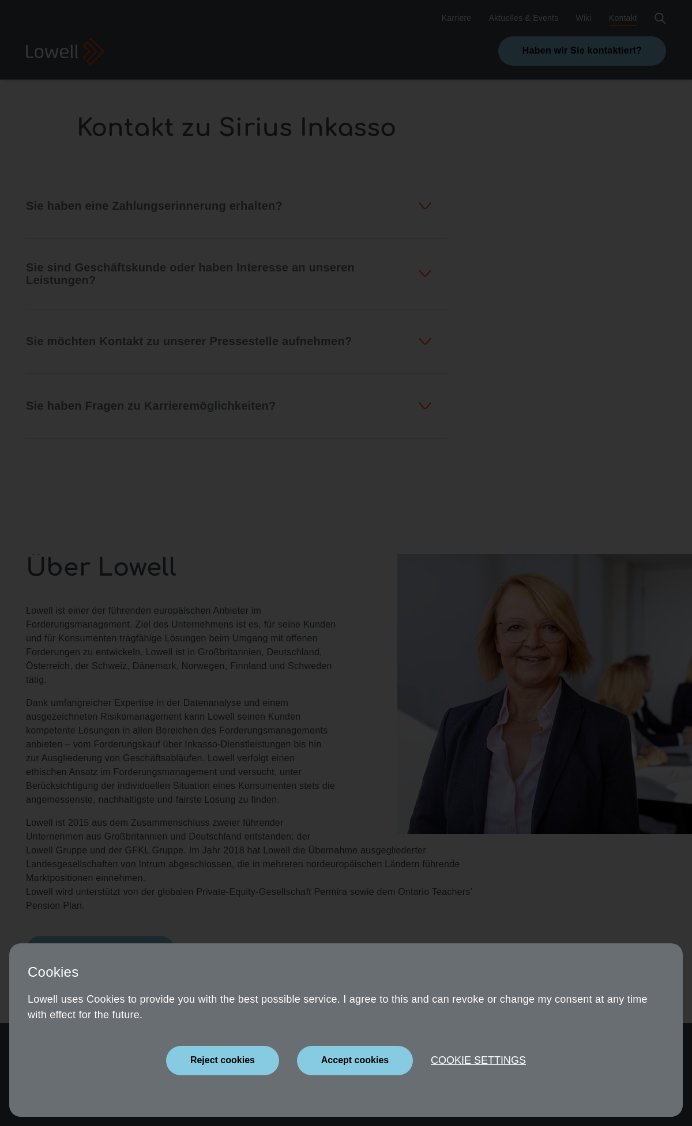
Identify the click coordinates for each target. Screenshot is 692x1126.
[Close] (222, 1060)
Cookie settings (478, 1060)
